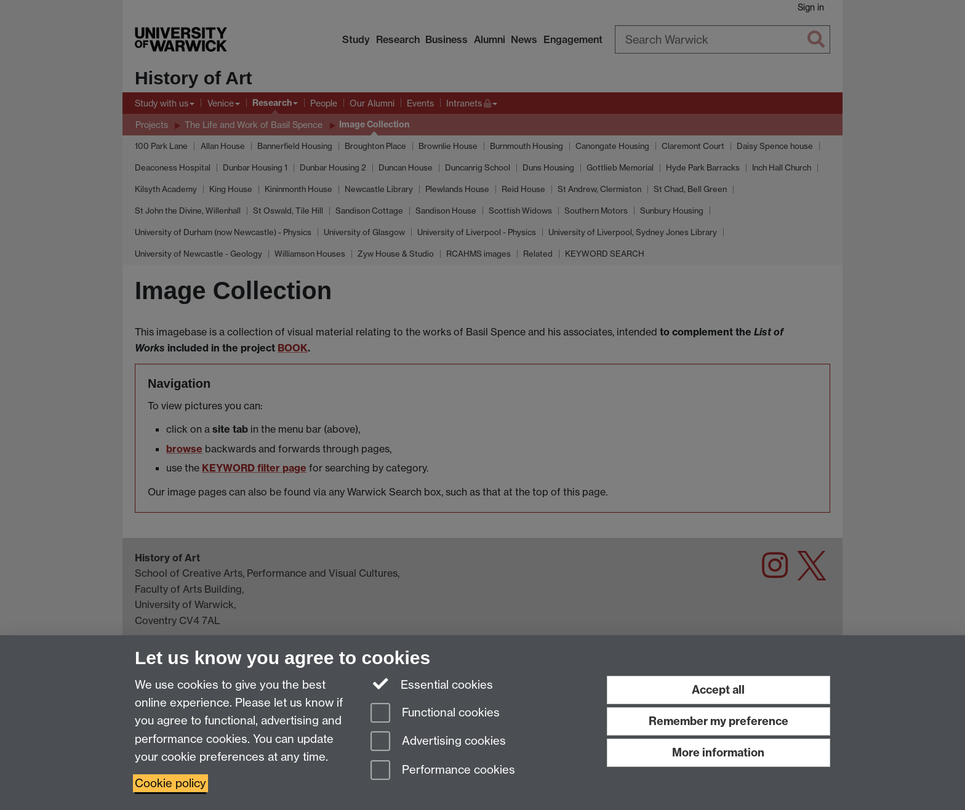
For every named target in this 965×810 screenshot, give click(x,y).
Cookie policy (170, 783)
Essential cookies (431, 684)
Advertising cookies (438, 742)
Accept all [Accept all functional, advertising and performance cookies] (718, 690)
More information (718, 752)
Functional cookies (435, 713)
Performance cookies (442, 771)
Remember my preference (718, 721)
